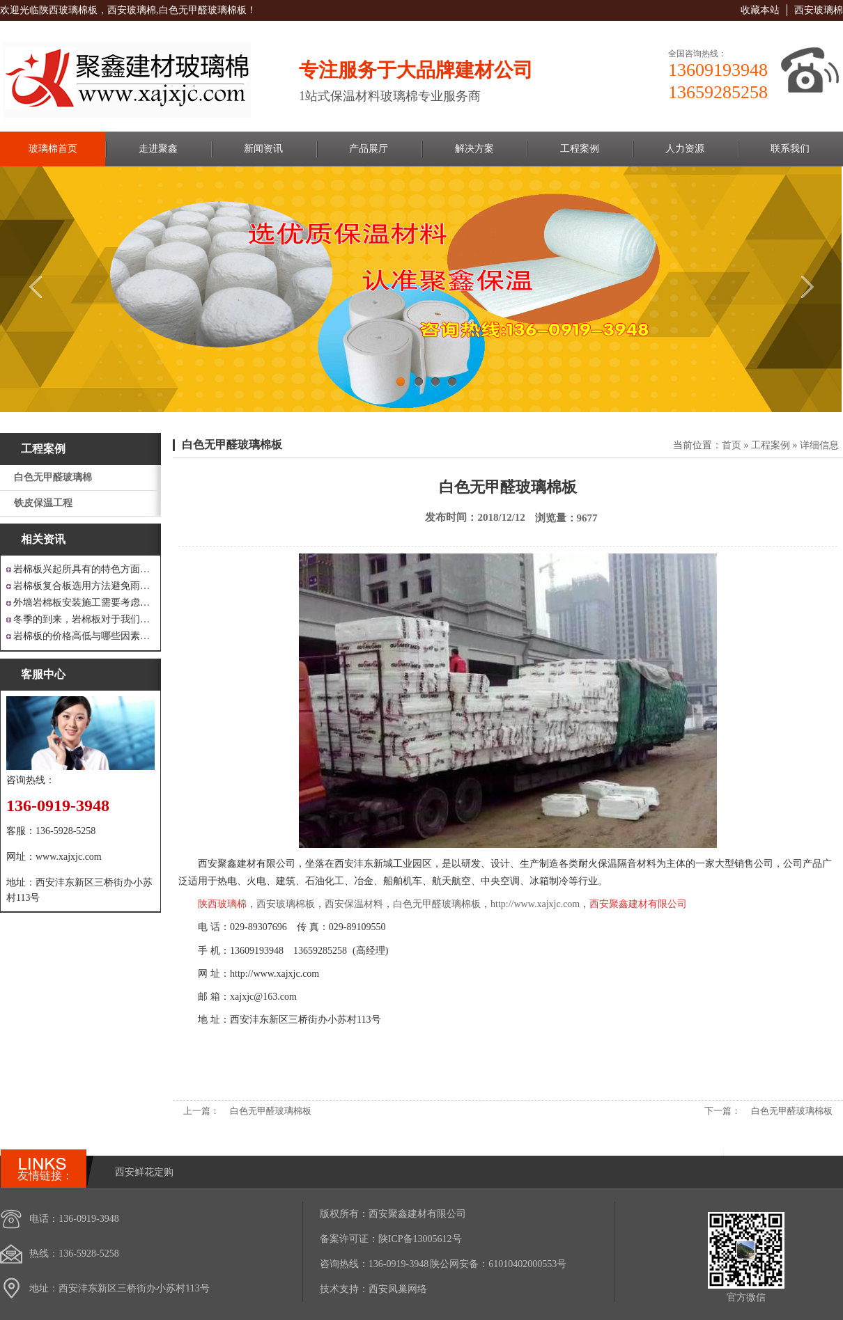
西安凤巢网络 (398, 1289)
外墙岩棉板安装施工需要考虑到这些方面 (84, 602)
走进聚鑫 (158, 148)
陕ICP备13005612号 (420, 1239)
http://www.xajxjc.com (535, 904)
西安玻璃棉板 (285, 904)
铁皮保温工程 (43, 503)
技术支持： (344, 1289)
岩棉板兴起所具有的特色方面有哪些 (84, 569)
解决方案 (474, 148)
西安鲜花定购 (144, 1172)
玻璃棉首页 (53, 148)
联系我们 (790, 148)
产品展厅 (368, 148)
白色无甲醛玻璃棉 (53, 477)
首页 (731, 445)
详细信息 (819, 445)
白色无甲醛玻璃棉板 (232, 444)
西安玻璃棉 (818, 10)
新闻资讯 (263, 148)
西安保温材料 (354, 904)
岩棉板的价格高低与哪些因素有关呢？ (84, 636)
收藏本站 (760, 10)
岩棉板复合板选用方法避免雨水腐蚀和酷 (84, 586)
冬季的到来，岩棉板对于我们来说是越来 (84, 619)
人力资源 (684, 148)
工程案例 (579, 148)
